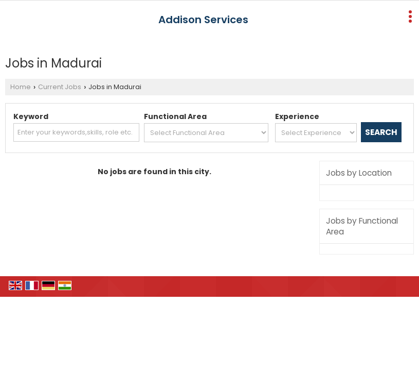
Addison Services (203, 19)
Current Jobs (59, 86)
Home (20, 86)
